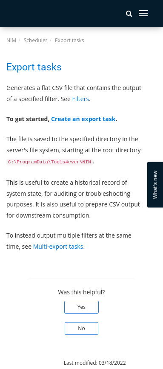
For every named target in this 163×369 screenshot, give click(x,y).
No (81, 328)
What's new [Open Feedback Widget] (155, 184)
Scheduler (36, 40)
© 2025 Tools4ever (28, 362)
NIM (11, 40)
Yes (81, 307)
